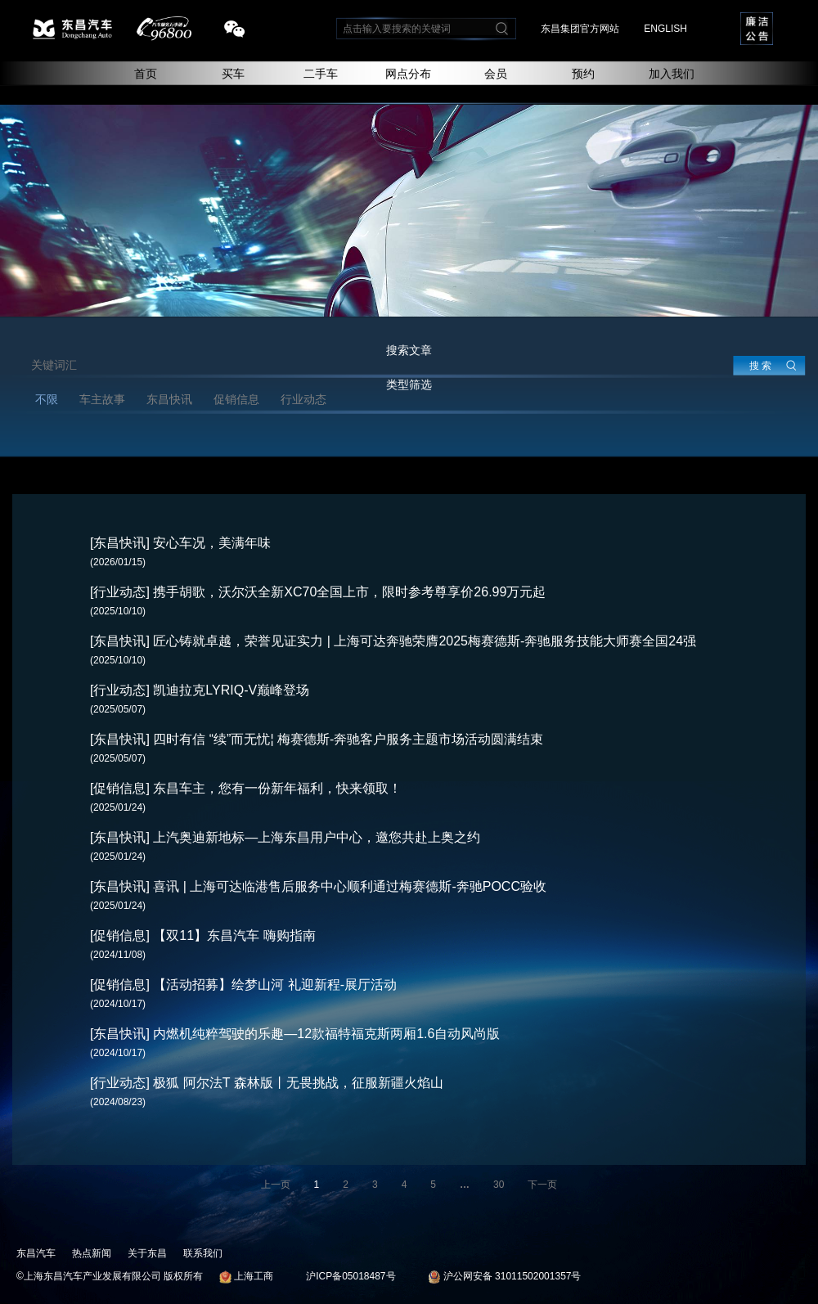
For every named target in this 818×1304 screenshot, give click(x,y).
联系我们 (202, 1253)
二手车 (320, 73)
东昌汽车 (36, 1253)
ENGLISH (665, 28)
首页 (145, 73)
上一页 (275, 1184)
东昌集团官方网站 (580, 28)
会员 (495, 73)
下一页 (542, 1184)
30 (498, 1184)
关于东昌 (147, 1253)
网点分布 (408, 73)
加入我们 (671, 73)
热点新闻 (91, 1253)
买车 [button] (233, 73)
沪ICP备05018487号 (350, 1276)
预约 (583, 73)
